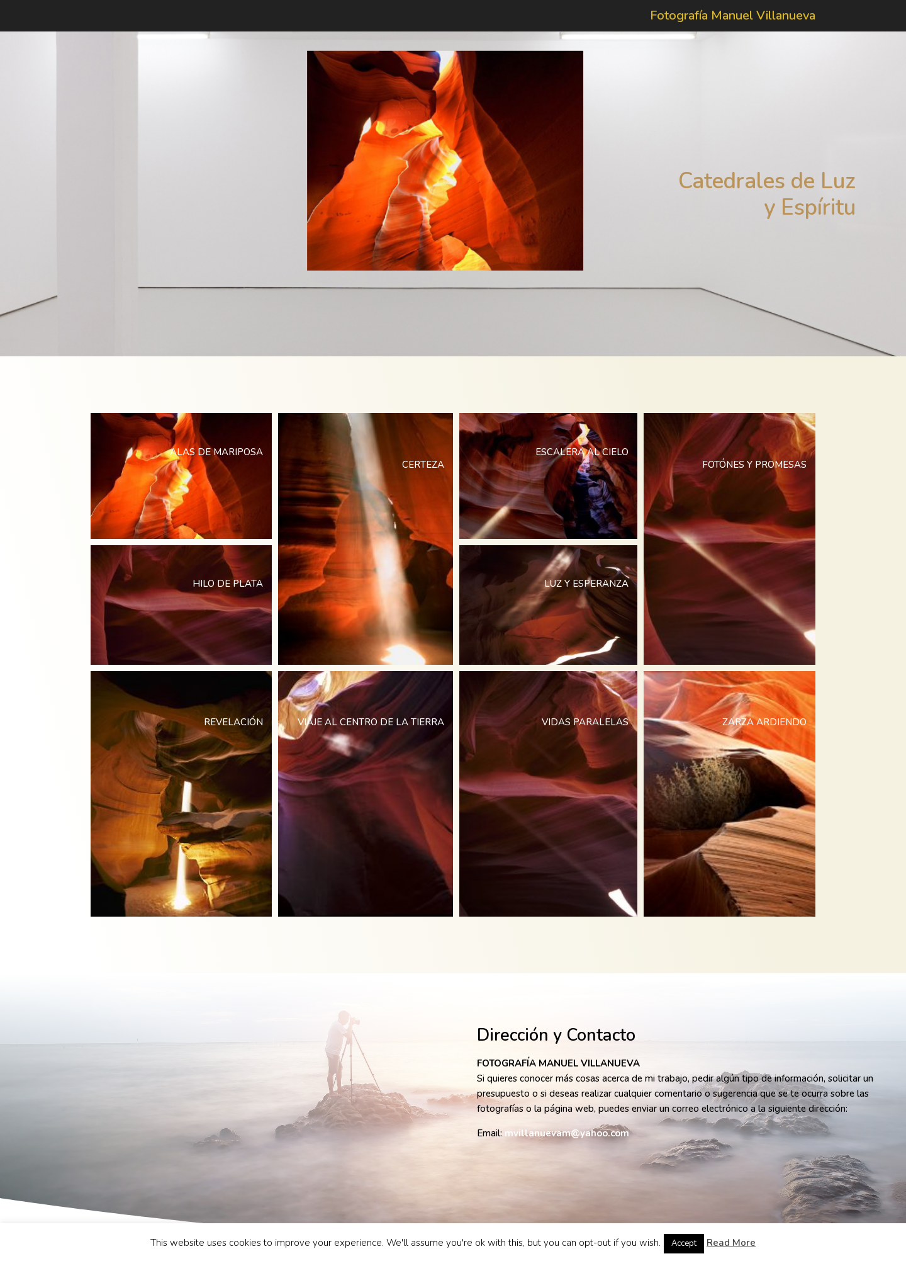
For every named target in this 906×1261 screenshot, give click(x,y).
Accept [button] (683, 1243)
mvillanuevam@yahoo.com (567, 1133)
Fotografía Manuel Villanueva (732, 17)
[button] (181, 476)
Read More (731, 1242)
